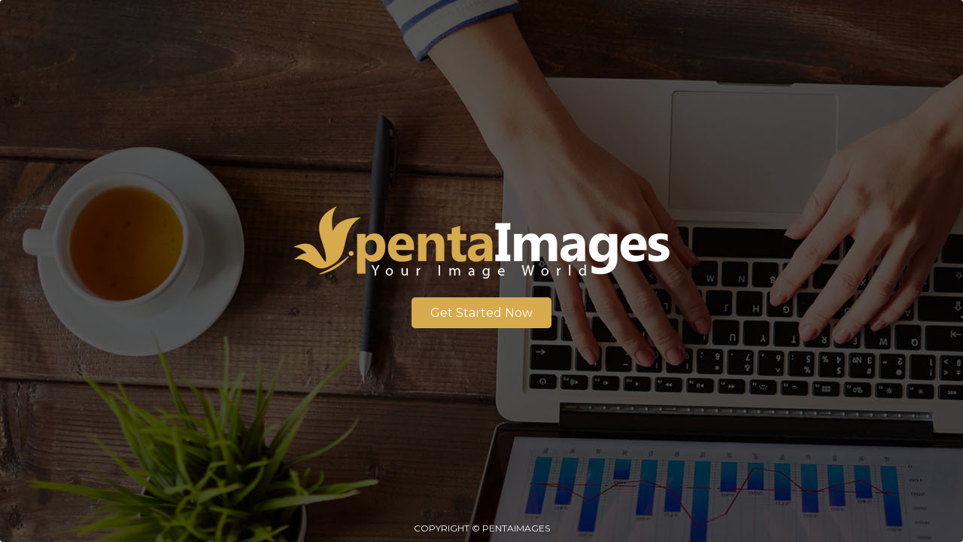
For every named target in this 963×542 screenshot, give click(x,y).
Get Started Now (481, 313)
